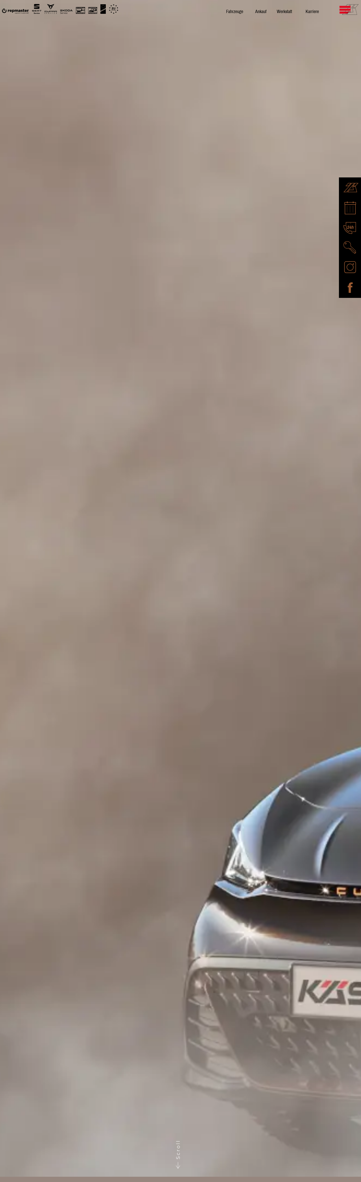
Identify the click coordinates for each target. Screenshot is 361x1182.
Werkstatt (284, 11)
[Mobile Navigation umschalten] (358, 9)
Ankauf (260, 11)
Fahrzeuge (234, 11)
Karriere (312, 11)
